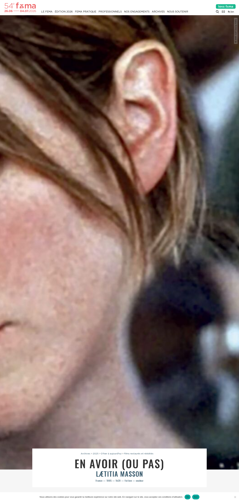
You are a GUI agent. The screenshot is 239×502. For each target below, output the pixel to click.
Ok (187, 497)
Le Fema (46, 11)
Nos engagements (137, 11)
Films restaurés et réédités (138, 453)
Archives (158, 11)
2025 (96, 453)
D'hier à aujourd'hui (111, 453)
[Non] (235, 497)
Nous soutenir (177, 11)
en (232, 11)
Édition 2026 (64, 11)
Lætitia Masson (119, 474)
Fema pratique (85, 11)
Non (196, 497)
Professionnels (110, 11)
